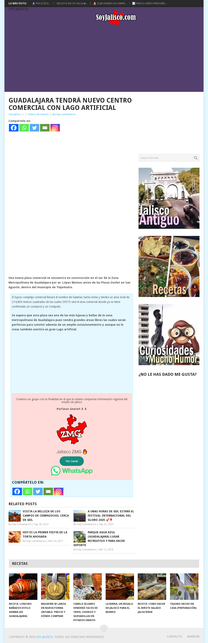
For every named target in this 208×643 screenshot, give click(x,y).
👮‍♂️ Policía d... (41, 3)
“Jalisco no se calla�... (72, 3)
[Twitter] (34, 127)
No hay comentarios (64, 114)
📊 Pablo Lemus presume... (149, 3)
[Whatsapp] (24, 127)
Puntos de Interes (38, 114)
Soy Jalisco (18, 9)
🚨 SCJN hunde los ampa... (110, 3)
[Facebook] (13, 127)
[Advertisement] (106, 59)
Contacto (174, 636)
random (193, 636)
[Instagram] (55, 127)
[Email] (45, 127)
